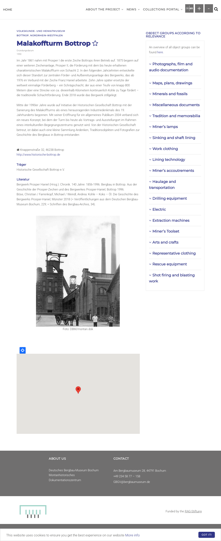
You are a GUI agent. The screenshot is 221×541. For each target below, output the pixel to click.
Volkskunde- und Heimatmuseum (41, 31)
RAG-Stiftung (193, 511)
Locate (23, 350)
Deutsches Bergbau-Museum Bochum (74, 470)
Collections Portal (163, 9)
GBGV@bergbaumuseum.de (131, 482)
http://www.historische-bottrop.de (38, 154)
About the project (104, 9)
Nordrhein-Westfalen (46, 35)
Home (7, 9)
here (160, 52)
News (133, 9)
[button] (122, 9)
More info (132, 535)
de (187, 8)
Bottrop (23, 35)
